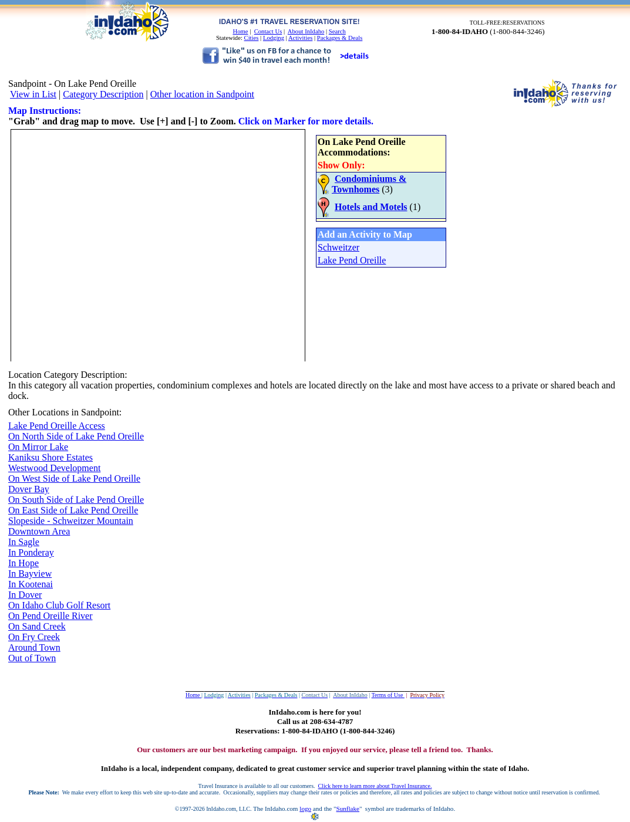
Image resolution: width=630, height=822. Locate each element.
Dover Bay (28, 489)
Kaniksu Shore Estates (50, 457)
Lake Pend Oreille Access (56, 426)
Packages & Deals (340, 38)
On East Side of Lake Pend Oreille (73, 510)
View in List (33, 94)
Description (103, 375)
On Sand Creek (37, 626)
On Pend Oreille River (50, 616)
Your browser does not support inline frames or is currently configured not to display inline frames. (228, 244)
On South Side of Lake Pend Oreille (76, 500)
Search (337, 31)
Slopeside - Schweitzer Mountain (70, 521)
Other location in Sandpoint (202, 94)
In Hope (23, 563)
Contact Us (268, 31)
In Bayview (30, 574)
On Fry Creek (34, 637)
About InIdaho (306, 31)
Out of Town (32, 658)
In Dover (25, 595)
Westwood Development (54, 468)
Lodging (273, 38)
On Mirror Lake (38, 447)
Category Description (103, 94)
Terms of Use (388, 695)
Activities (300, 38)
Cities (251, 38)
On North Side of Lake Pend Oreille (76, 436)
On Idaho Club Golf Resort (59, 605)
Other (18, 412)
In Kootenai (30, 584)
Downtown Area (39, 531)
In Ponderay (31, 552)
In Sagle (23, 542)
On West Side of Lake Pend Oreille (74, 478)
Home (240, 31)
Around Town (34, 647)
